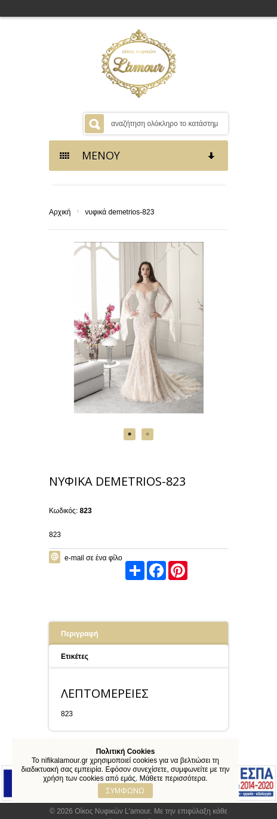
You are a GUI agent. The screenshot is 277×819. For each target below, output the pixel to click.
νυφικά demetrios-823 (119, 212)
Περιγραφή (80, 634)
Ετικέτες (74, 656)
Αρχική (59, 212)
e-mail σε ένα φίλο (93, 558)
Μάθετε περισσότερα (173, 778)
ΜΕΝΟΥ (138, 155)
